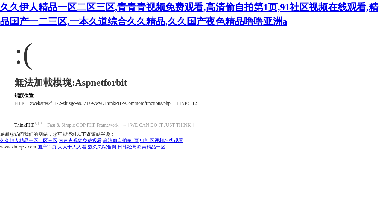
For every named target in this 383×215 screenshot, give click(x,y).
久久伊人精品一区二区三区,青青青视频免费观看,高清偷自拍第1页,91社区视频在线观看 (91, 140)
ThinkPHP (24, 125)
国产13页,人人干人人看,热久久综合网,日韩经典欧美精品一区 (101, 146)
